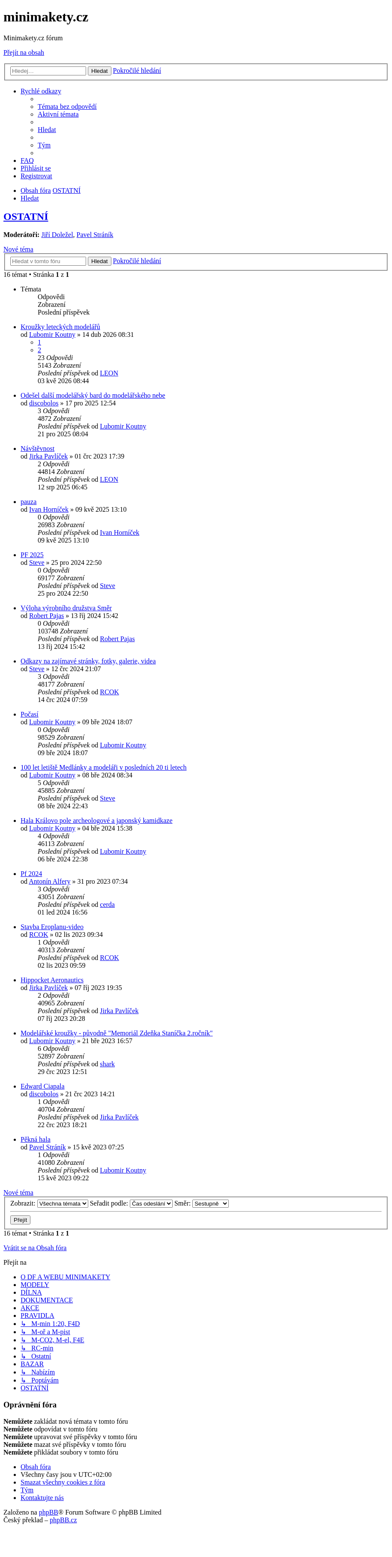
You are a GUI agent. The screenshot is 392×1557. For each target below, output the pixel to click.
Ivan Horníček (49, 509)
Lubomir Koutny (52, 334)
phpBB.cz (63, 1520)
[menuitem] (67, 106)
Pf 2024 (31, 873)
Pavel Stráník (95, 234)
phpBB (48, 1512)
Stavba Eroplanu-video (52, 926)
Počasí (30, 714)
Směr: (201, 1203)
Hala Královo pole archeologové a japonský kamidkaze (97, 820)
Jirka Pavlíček (48, 456)
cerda (107, 904)
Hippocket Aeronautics (52, 980)
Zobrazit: (49, 1203)
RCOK (109, 692)
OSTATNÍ (25, 216)
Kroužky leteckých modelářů (60, 326)
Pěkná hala (36, 1139)
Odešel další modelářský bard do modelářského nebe (93, 395)
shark (107, 1064)
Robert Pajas (46, 615)
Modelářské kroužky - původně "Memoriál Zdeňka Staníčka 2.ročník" (117, 1033)
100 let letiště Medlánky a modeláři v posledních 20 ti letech (103, 767)
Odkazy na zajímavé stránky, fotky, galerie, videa (88, 661)
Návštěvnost (37, 448)
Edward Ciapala (43, 1086)
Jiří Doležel (57, 234)
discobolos (43, 403)
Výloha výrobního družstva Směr (66, 608)
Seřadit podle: (131, 1203)
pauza (28, 501)
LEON (109, 373)
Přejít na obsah (23, 52)
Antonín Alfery (49, 881)
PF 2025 (32, 554)
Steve (37, 562)
